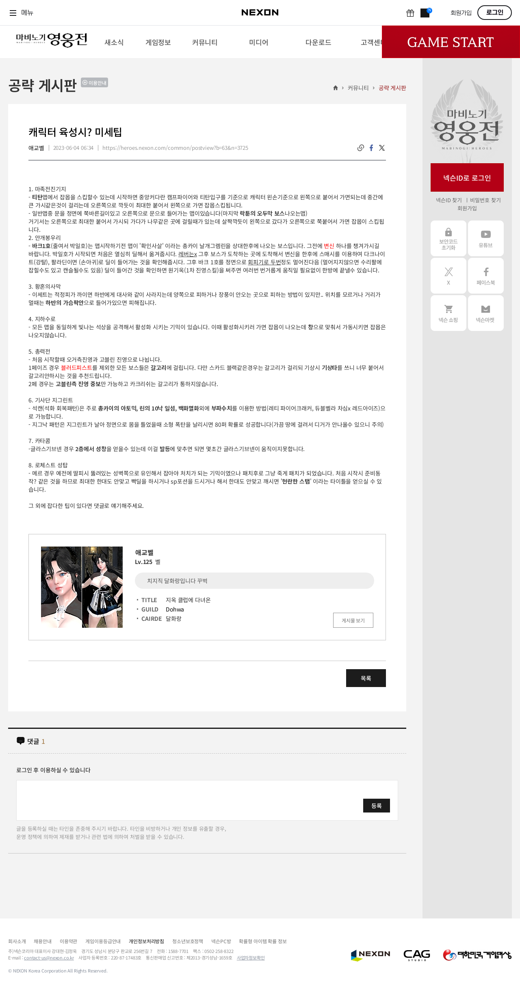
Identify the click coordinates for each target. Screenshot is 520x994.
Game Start (451, 42)
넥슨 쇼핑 (448, 313)
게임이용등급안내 (103, 941)
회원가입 (461, 13)
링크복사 (361, 148)
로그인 (494, 12)
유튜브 (486, 238)
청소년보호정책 (187, 941)
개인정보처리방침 (146, 941)
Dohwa (175, 609)
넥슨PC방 (221, 941)
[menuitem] (113, 42)
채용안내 (42, 941)
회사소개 (17, 941)
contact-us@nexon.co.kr (49, 957)
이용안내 (97, 82)
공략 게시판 (392, 88)
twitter (382, 148)
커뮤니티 (358, 88)
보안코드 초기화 (448, 238)
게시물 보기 (353, 620)
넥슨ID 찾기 (449, 200)
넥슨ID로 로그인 (467, 178)
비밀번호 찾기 (485, 200)
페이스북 (486, 276)
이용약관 (68, 941)
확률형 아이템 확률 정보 (262, 941)
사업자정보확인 (251, 957)
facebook (371, 148)
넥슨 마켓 (486, 313)
